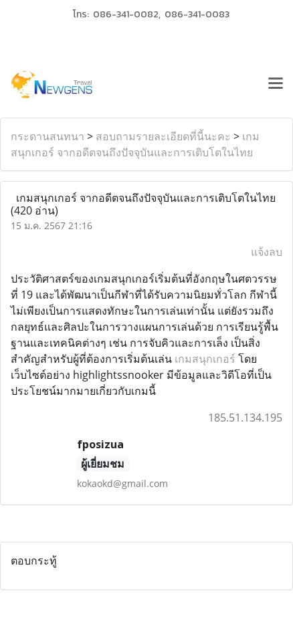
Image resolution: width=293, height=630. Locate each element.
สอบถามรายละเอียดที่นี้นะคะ (163, 136)
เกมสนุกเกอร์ (205, 358)
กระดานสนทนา (47, 136)
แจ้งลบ (266, 252)
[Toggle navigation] (275, 85)
